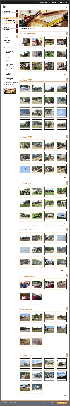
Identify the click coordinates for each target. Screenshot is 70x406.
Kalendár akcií (7, 27)
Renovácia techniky (10, 20)
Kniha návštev (7, 29)
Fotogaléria (6, 18)
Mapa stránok (53, 2)
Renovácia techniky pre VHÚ (10, 23)
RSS (61, 2)
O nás (5, 13)
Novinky (5, 15)
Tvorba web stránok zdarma (50, 402)
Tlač (67, 2)
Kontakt (5, 31)
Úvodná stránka (24, 28)
